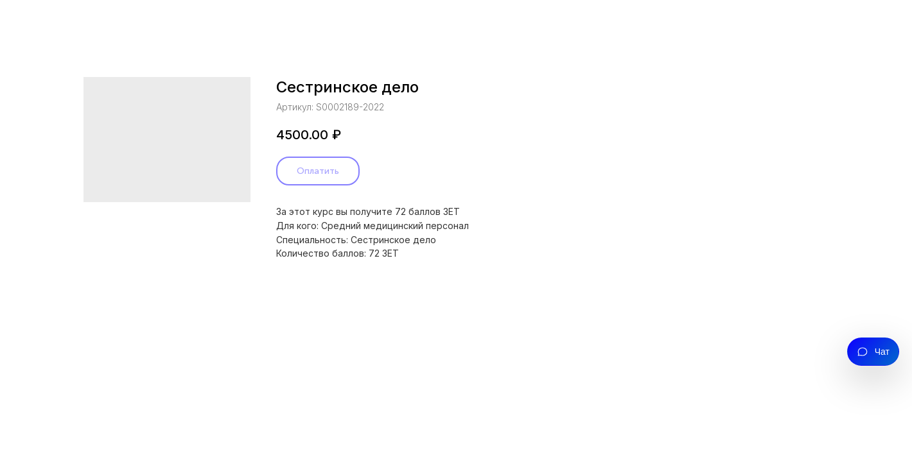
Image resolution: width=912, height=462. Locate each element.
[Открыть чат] (873, 352)
